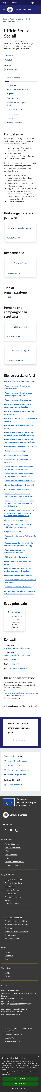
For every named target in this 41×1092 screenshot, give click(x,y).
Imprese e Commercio (13, 890)
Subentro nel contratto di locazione (18, 586)
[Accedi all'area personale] (32, 2)
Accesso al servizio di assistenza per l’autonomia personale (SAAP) (18, 394)
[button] (20, 1088)
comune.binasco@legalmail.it (19, 668)
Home (5, 19)
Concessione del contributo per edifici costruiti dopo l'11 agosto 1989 (19, 468)
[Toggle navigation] (4, 9)
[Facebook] (5, 830)
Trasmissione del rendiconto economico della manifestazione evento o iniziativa (19, 592)
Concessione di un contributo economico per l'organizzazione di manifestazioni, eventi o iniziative (19, 503)
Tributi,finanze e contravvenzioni (17, 924)
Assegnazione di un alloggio (15, 450)
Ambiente (8, 928)
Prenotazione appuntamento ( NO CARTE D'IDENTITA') (20, 1029)
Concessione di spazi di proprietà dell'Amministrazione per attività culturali (19, 495)
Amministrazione (16, 19)
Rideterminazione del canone (16, 557)
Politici (7, 858)
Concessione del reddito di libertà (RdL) (20, 480)
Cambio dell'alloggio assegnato (16, 455)
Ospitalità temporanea (13, 531)
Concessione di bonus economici (17, 489)
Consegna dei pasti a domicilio (16, 520)
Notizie (7, 952)
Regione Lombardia (10, 2)
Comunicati (9, 955)
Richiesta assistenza (12, 1041)
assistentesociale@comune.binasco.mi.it (19, 655)
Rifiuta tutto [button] (20, 1084)
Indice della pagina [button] (14, 78)
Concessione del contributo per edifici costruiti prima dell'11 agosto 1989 (19, 475)
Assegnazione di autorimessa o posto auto (21, 446)
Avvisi (7, 959)
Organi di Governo (11, 844)
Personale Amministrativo (14, 861)
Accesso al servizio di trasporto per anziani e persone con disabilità (18, 405)
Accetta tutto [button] (20, 1079)
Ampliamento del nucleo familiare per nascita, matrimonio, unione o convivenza (19, 440)
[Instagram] (16, 830)
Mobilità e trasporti (12, 903)
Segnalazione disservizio (14, 1034)
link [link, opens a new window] (9, 1074)
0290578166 (17, 659)
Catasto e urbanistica (13, 897)
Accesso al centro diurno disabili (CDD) (19, 381)
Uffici (28, 19)
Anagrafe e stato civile (13, 879)
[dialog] (20, 1073)
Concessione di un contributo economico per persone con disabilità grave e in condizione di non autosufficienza (19, 513)
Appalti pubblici (10, 893)
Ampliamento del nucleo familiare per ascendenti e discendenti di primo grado (19, 433)
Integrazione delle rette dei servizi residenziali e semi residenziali (17, 525)
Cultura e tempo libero (13, 883)
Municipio (16, 612)
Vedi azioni (10, 60)
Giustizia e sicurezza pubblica (16, 921)
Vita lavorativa (10, 886)
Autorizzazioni (10, 935)
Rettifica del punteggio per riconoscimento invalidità (14, 551)
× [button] (38, 1057)
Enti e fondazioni (11, 854)
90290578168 (17, 664)
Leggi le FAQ (9, 1038)
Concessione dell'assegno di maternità (19, 485)
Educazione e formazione (14, 917)
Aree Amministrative (13, 847)
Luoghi (7, 972)
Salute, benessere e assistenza (16, 931)
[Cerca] (36, 9)
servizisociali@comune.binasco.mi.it (17, 648)
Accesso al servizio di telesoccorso (18, 400)
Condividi (9, 55)
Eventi (7, 976)
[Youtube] (11, 830)
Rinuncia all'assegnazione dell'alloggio (19, 575)
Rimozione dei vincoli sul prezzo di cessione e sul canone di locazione (17, 569)
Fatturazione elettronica (10, 1014)
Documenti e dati (11, 865)
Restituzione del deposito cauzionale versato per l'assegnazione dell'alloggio (18, 544)
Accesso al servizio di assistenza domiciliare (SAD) (17, 387)
